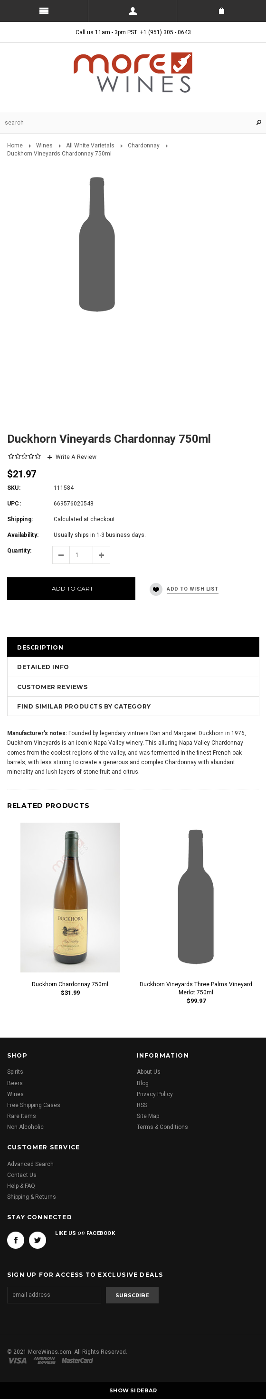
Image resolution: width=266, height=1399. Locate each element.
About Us (149, 1072)
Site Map (148, 1116)
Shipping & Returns (31, 1197)
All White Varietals (90, 145)
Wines (44, 145)
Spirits (15, 1072)
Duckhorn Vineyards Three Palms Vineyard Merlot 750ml (196, 988)
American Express (45, 1360)
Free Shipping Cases (33, 1105)
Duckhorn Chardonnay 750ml (70, 984)
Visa (19, 1360)
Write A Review (76, 457)
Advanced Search (30, 1164)
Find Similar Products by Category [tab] (84, 706)
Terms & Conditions (162, 1127)
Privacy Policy (155, 1094)
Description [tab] (40, 647)
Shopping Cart (221, 11)
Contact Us (22, 1175)
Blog (143, 1083)
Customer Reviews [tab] (52, 686)
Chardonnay (144, 145)
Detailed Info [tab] (43, 666)
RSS (142, 1105)
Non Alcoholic (25, 1127)
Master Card (78, 1360)
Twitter (37, 1240)
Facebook (15, 1240)
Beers (15, 1083)
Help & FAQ (21, 1186)
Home (15, 145)
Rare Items (21, 1116)
